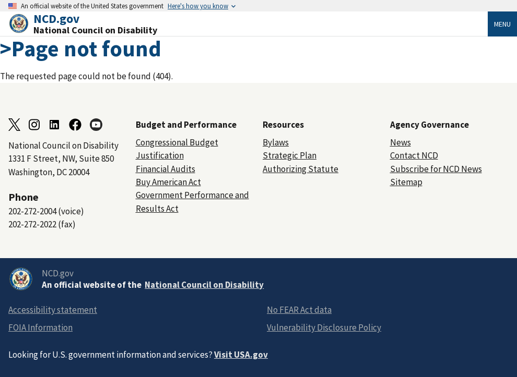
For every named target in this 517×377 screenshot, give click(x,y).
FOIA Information (40, 327)
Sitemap (406, 182)
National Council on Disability (204, 284)
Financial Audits (165, 169)
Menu (502, 24)
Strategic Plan (289, 155)
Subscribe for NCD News (436, 169)
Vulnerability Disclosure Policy (324, 327)
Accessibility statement (52, 309)
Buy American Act (168, 182)
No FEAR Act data (299, 309)
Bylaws (276, 142)
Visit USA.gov (241, 354)
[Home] (248, 24)
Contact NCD (414, 155)
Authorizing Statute (300, 169)
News (400, 142)
